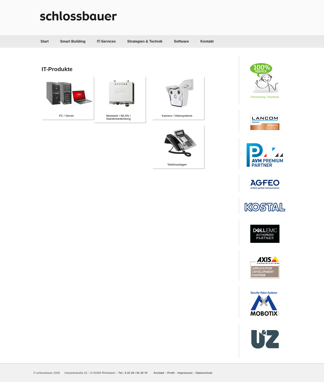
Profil (170, 372)
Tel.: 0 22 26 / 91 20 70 (132, 372)
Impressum (184, 372)
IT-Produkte (57, 69)
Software (181, 41)
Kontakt (207, 41)
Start (45, 41)
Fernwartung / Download (265, 95)
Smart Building (72, 41)
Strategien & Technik (145, 41)
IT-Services (106, 41)
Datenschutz (204, 372)
